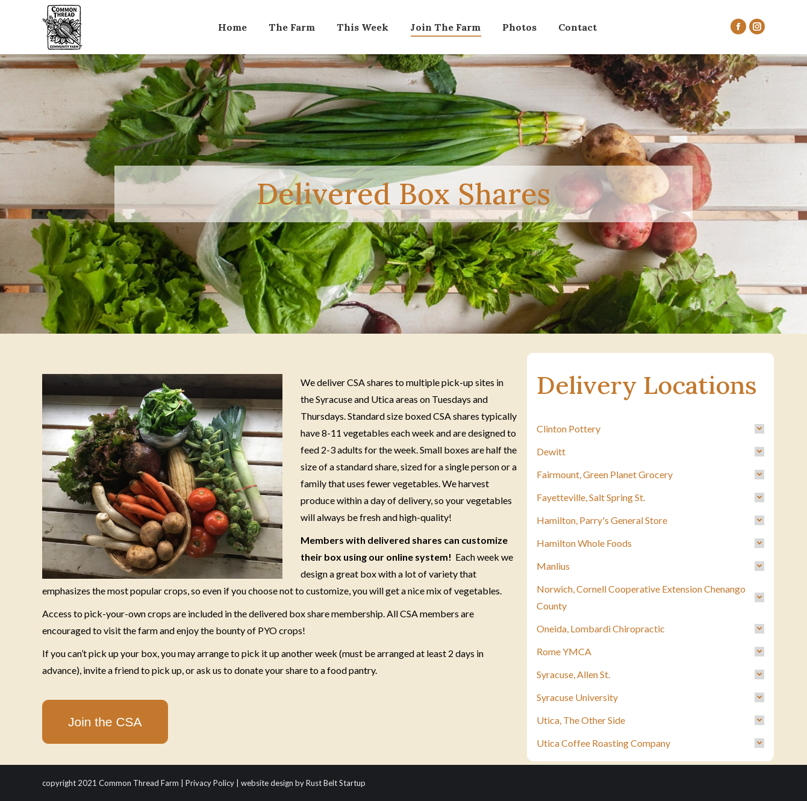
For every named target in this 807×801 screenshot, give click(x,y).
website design (267, 783)
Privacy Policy (209, 783)
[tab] (650, 428)
